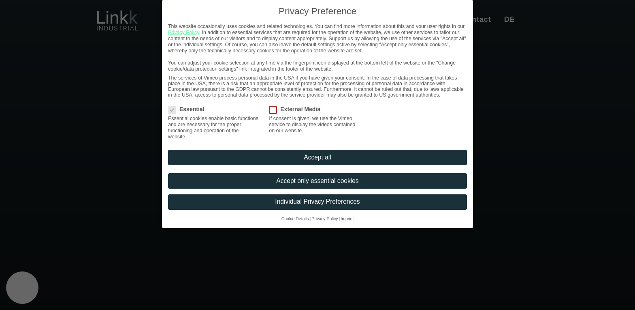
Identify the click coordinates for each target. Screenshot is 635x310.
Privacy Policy (183, 32)
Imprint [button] (347, 218)
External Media (297, 109)
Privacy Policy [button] (324, 218)
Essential (189, 109)
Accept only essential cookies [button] (317, 180)
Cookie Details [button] (295, 218)
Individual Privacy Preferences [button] (317, 201)
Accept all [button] (317, 157)
